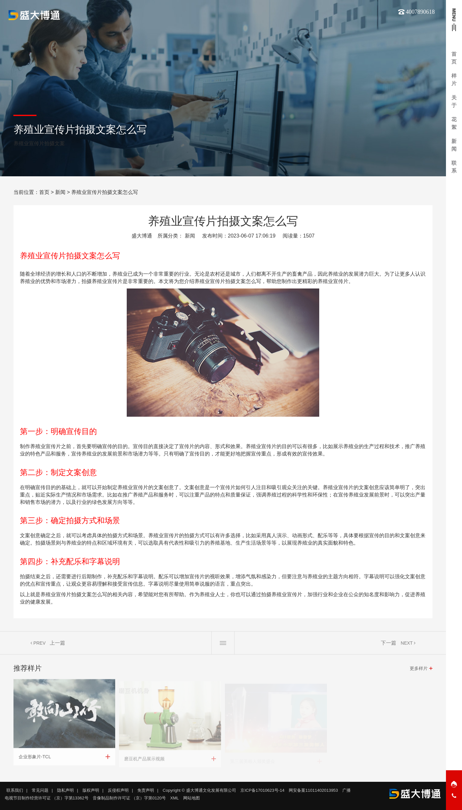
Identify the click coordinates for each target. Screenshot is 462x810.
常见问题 (40, 790)
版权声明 (90, 790)
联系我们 (14, 790)
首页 (44, 192)
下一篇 (388, 645)
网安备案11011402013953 (313, 790)
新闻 (60, 192)
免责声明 (145, 790)
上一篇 (57, 645)
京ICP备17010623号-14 (262, 790)
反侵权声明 (118, 790)
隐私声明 (65, 790)
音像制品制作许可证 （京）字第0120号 (129, 798)
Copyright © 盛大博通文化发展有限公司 (199, 790)
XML (174, 798)
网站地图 (191, 798)
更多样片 (419, 670)
